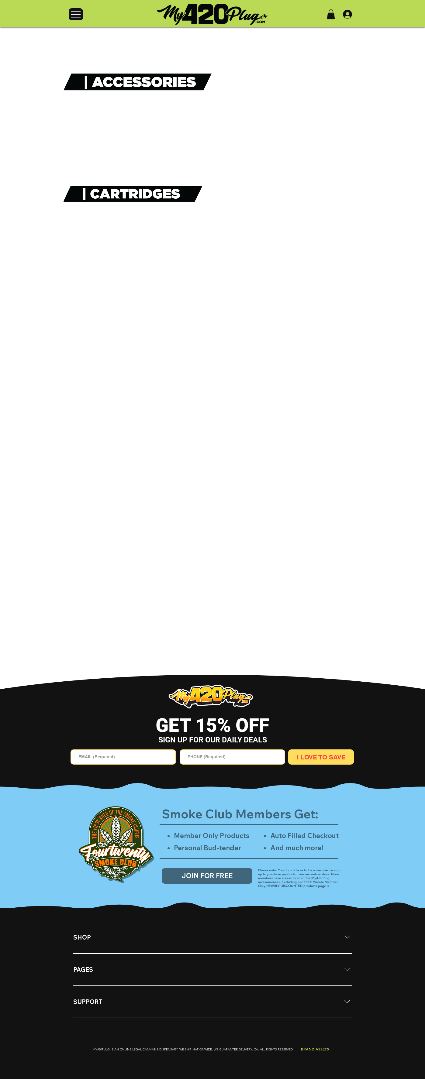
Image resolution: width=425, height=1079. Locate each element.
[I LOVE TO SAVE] (321, 757)
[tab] (84, 910)
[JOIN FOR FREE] (207, 876)
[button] (331, 14)
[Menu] (76, 14)
